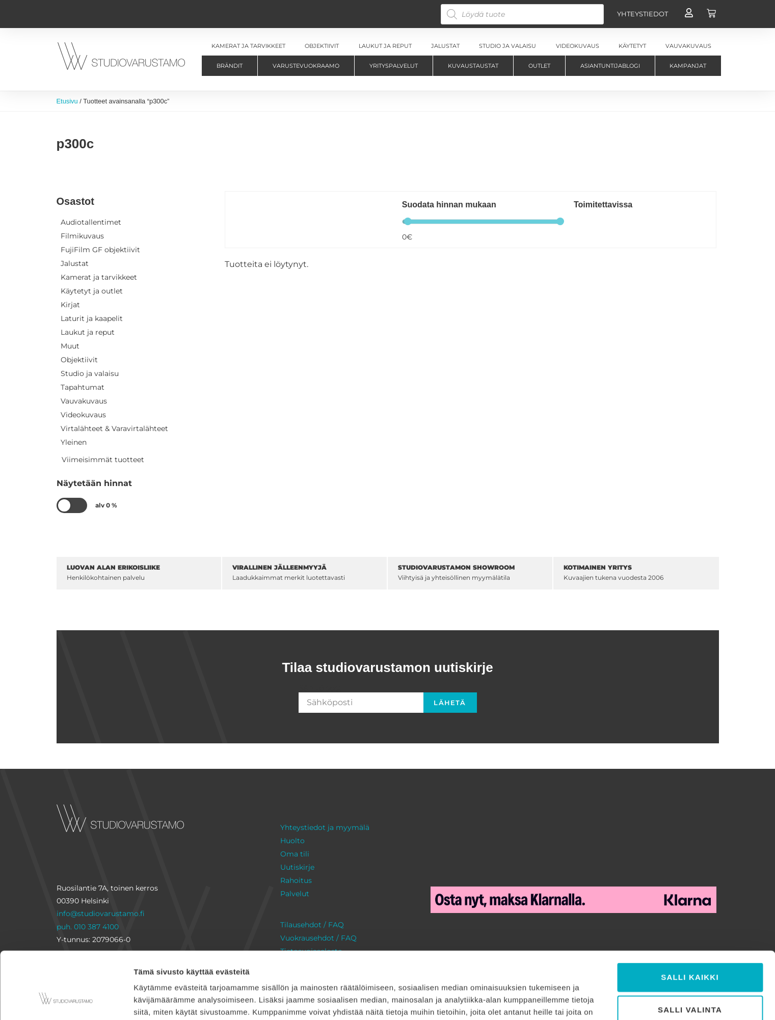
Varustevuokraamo (306, 65)
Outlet (539, 65)
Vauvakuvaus (84, 401)
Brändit (230, 65)
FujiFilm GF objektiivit (100, 249)
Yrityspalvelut (393, 65)
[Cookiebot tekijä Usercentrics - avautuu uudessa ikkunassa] (66, 1000)
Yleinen (74, 442)
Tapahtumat (82, 387)
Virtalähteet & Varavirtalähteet (114, 428)
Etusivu (67, 101)
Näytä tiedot (545, 1000)
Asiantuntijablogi (610, 65)
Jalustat (75, 263)
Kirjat (70, 304)
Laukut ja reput (88, 332)
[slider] (408, 221)
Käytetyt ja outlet (92, 291)
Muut (70, 346)
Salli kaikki (690, 919)
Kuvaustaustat (473, 65)
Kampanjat (688, 65)
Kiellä (689, 984)
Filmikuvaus (82, 235)
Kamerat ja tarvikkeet (99, 277)
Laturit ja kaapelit (92, 318)
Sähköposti (321, 688)
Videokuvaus (83, 414)
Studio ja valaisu (90, 373)
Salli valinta (690, 952)
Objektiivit (79, 359)
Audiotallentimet (91, 222)
